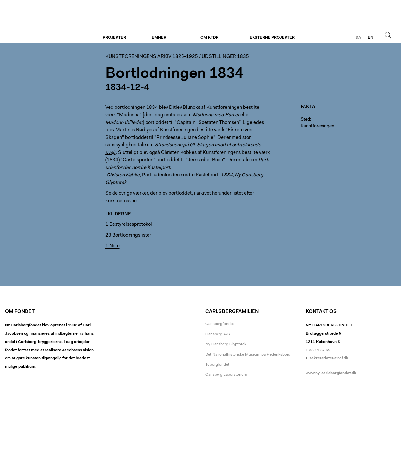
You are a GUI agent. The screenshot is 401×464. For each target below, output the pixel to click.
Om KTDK (209, 38)
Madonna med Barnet (216, 115)
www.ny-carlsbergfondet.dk (331, 373)
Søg (388, 35)
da (358, 38)
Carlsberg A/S (217, 334)
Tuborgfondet (217, 365)
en (370, 38)
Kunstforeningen (45, 22)
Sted (305, 119)
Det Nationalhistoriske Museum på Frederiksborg (247, 354)
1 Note (112, 246)
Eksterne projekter (272, 38)
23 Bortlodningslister (128, 235)
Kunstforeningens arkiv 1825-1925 (151, 56)
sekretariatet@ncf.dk (328, 358)
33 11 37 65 (319, 350)
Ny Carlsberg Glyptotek (225, 344)
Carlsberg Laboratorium (226, 375)
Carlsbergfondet (219, 324)
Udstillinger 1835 (225, 56)
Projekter (114, 38)
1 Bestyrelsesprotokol (128, 224)
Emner (159, 38)
